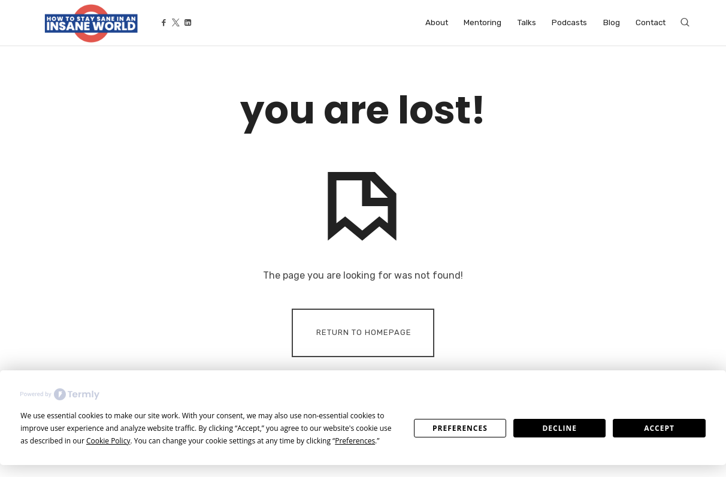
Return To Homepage (364, 332)
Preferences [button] (355, 441)
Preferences (460, 428)
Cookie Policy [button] (108, 441)
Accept (659, 428)
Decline (559, 428)
